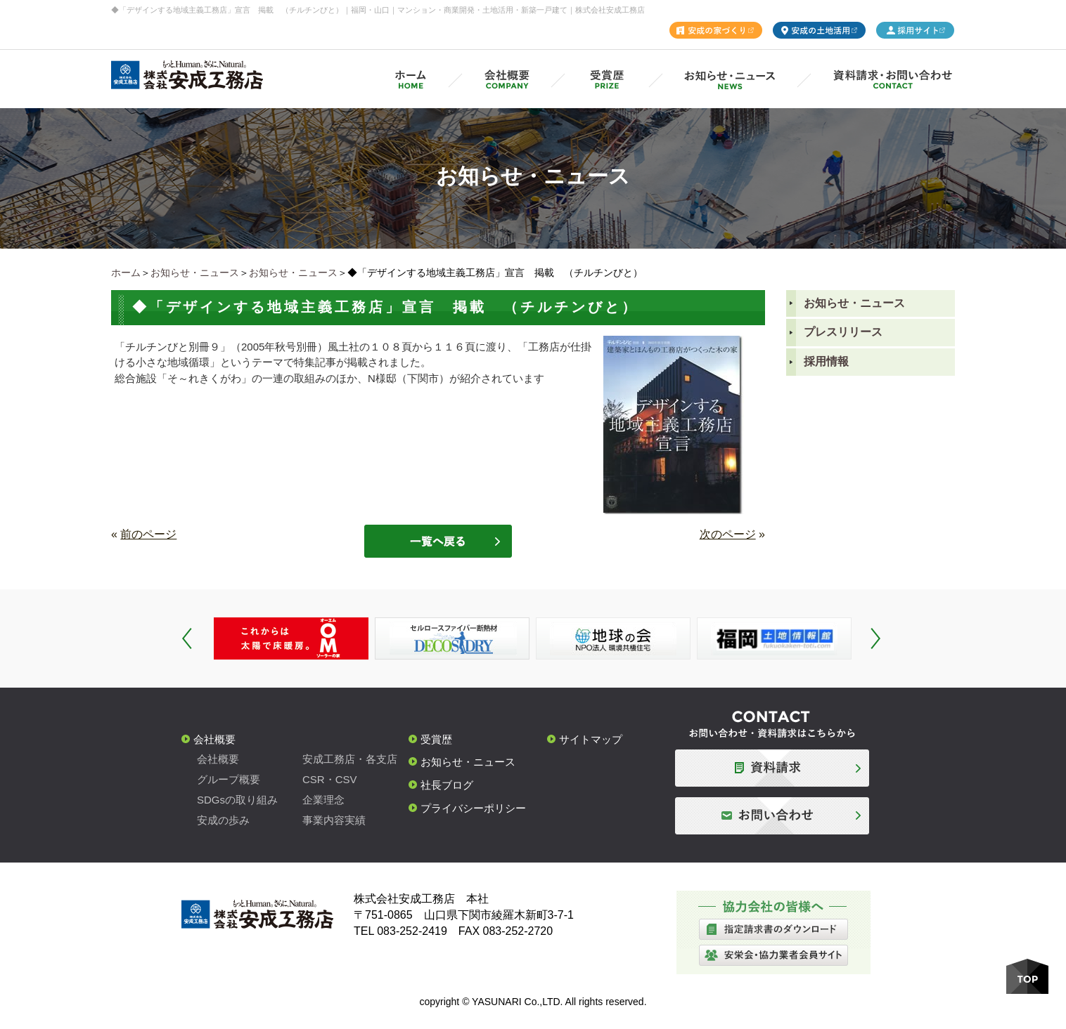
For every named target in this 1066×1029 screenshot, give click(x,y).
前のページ (148, 534)
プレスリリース (843, 332)
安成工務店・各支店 (349, 759)
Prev (187, 638)
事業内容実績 (334, 820)
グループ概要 (228, 779)
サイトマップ (590, 739)
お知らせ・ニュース (194, 272)
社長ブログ (446, 785)
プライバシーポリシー (473, 808)
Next (875, 638)
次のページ (728, 534)
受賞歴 (436, 739)
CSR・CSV (329, 779)
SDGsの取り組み (237, 800)
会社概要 (214, 739)
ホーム (126, 272)
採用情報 (826, 361)
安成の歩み (223, 820)
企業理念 (323, 800)
